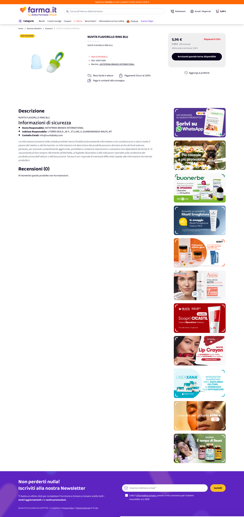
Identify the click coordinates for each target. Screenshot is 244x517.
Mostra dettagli (49, 511)
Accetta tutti (218, 488)
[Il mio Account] (200, 11)
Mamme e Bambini (34, 28)
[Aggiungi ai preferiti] (196, 73)
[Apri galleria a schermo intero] (47, 62)
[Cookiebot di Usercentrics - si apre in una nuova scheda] (20, 511)
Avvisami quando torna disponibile (197, 56)
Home (20, 28)
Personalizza (218, 498)
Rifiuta (218, 508)
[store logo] (38, 11)
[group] (93, 41)
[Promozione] (200, 122)
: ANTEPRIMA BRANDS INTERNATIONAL (116, 64)
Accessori (49, 28)
